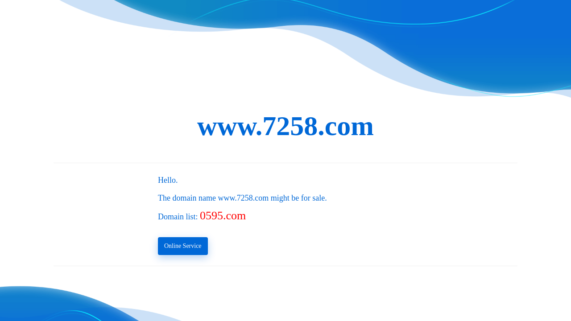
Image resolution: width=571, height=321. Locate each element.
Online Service (183, 246)
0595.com (223, 215)
